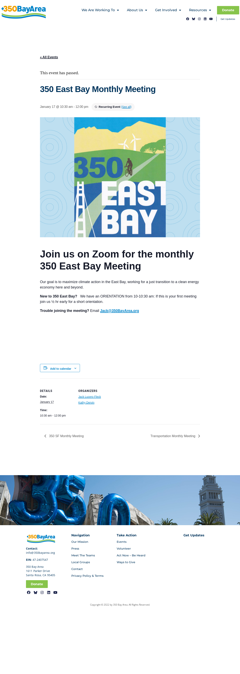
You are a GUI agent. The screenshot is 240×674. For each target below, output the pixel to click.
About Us (137, 10)
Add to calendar (60, 368)
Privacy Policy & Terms (87, 576)
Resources (200, 10)
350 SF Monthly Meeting (66, 436)
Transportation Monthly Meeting (173, 436)
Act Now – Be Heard (131, 555)
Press (75, 548)
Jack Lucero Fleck (89, 396)
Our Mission (79, 542)
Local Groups (80, 562)
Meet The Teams (83, 555)
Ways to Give (126, 562)
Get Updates (228, 18)
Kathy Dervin (86, 402)
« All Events (49, 57)
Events (121, 542)
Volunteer (124, 548)
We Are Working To (100, 10)
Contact (77, 569)
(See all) (126, 106)
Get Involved (168, 10)
